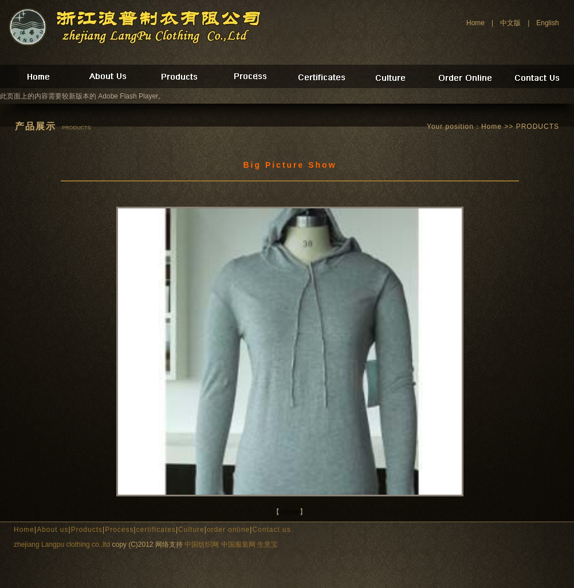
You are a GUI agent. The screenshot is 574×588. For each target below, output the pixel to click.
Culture (191, 530)
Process (119, 530)
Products (87, 530)
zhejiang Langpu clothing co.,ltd (62, 544)
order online (228, 530)
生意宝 (267, 544)
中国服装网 (238, 544)
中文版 (510, 23)
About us (52, 530)
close (289, 512)
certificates (156, 530)
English (547, 23)
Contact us (271, 530)
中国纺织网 (201, 544)
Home (475, 23)
